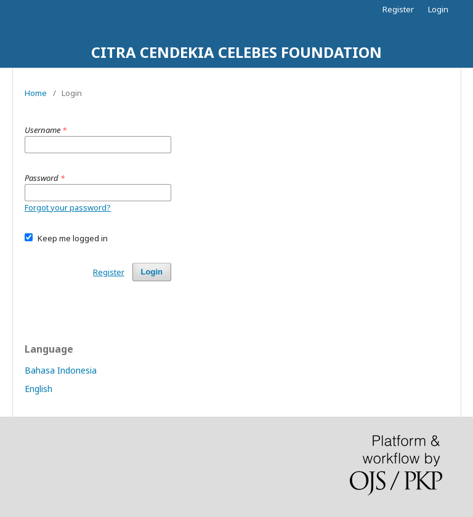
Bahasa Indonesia (61, 370)
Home (36, 92)
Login (438, 9)
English (38, 389)
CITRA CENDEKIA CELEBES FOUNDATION (236, 52)
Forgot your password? (68, 207)
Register (398, 9)
